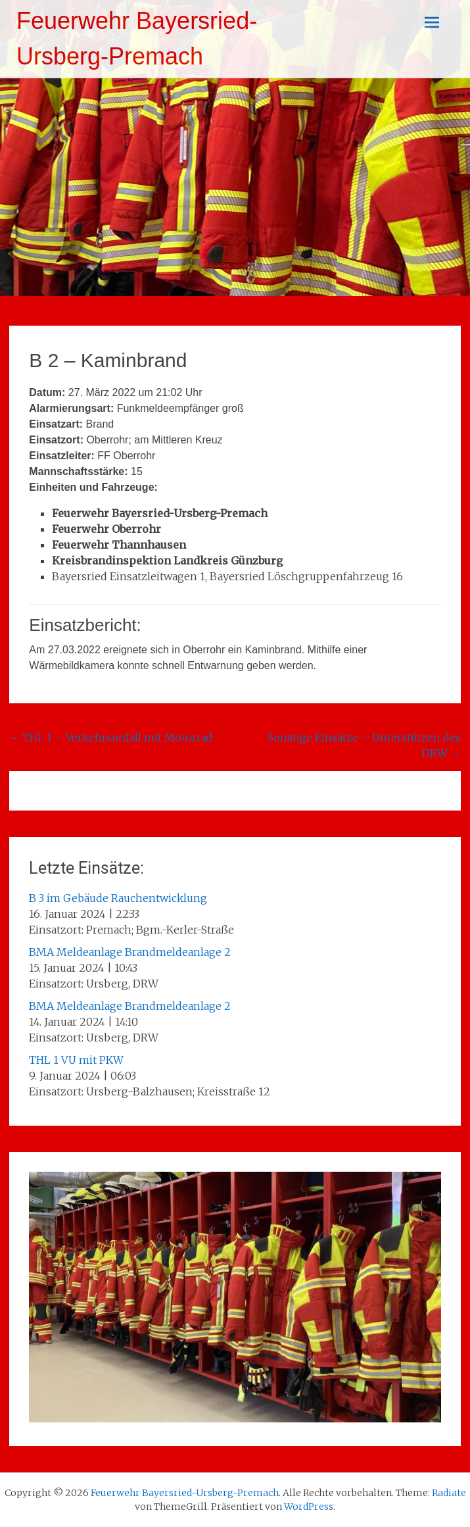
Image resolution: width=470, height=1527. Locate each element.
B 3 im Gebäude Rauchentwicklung (118, 898)
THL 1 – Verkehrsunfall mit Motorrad (111, 737)
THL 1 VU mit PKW (76, 1059)
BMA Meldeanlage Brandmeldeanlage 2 (130, 952)
